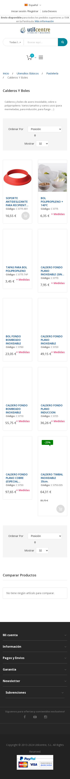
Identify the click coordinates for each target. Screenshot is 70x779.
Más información (44, 21)
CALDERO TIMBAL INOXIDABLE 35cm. (52, 478)
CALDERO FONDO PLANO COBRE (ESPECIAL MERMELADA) (17, 478)
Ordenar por (15, 129)
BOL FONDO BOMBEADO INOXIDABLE (13, 340)
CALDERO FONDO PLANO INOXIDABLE (52, 340)
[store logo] (35, 30)
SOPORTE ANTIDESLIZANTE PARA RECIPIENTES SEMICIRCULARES (17, 201)
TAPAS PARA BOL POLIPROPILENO (16, 269)
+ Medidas (58, 214)
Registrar (33, 11)
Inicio (6, 73)
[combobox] (43, 42)
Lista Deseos (49, 11)
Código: (10, 208)
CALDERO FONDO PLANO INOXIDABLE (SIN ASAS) (52, 270)
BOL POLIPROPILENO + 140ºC (52, 201)
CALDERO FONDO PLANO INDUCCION (52, 409)
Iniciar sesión (18, 11)
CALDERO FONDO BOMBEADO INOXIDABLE (17, 409)
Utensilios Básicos (28, 73)
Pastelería (52, 73)
